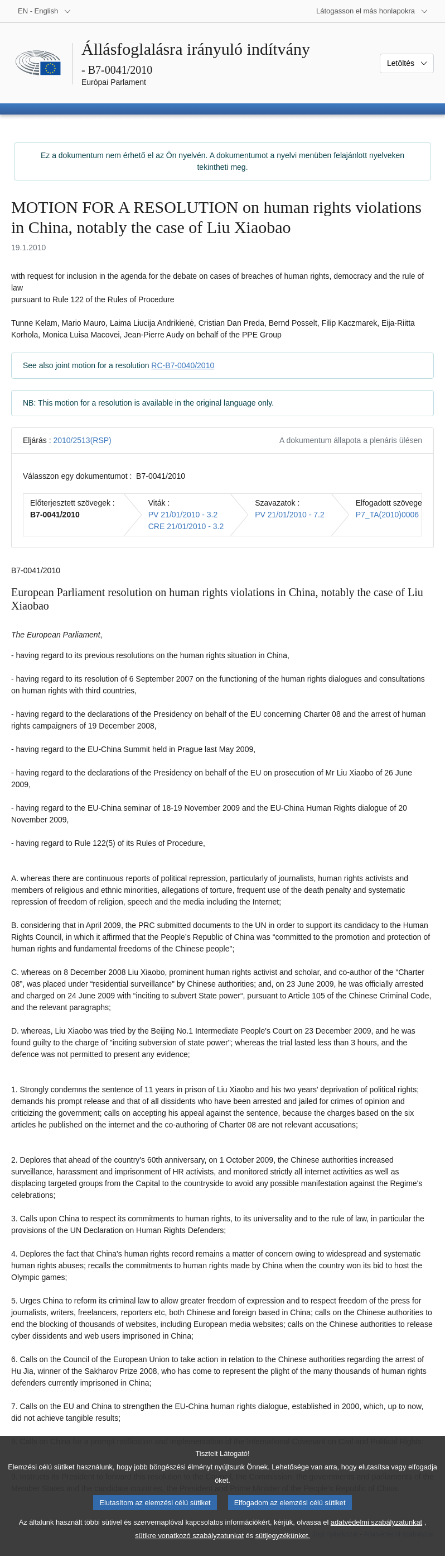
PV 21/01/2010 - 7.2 (290, 514)
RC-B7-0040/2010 (182, 365)
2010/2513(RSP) (82, 440)
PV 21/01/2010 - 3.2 (183, 514)
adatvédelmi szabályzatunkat (376, 1536)
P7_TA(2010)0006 (387, 514)
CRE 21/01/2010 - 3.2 (186, 526)
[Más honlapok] (372, 11)
